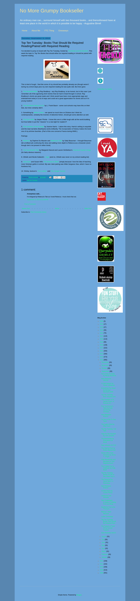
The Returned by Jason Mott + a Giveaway (107, 481)
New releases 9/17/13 (108, 445)
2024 (102, 327)
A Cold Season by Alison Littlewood (108, 384)
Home (24, 31)
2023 (102, 330)
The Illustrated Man (30, 91)
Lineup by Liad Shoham (106, 496)
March (104, 551)
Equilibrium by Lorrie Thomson (108, 508)
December (105, 362)
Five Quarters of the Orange (33, 127)
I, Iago (47, 157)
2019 (102, 342)
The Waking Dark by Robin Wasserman (108, 449)
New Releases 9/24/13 (106, 415)
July (103, 539)
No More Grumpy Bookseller (52, 10)
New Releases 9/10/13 (106, 487)
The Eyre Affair (28, 119)
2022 (102, 333)
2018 (102, 345)
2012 (102, 561)
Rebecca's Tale (56, 141)
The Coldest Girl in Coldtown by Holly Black (108, 468)
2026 (102, 321)
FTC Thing (49, 31)
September (106, 371)
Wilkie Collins (39, 112)
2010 (102, 567)
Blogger (79, 595)
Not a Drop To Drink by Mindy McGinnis (108, 374)
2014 (102, 357)
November (105, 365)
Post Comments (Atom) (38, 212)
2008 (102, 573)
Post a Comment (30, 204)
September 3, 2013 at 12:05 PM (37, 200)
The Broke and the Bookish (78, 51)
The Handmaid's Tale (31, 150)
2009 (102, 570)
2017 (102, 348)
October (104, 368)
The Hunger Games (58, 171)
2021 (102, 336)
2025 (102, 324)
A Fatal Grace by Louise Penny (107, 492)
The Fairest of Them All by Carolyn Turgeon (108, 528)
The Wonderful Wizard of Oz (33, 105)
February (105, 554)
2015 (102, 354)
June (103, 542)
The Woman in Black (51, 162)
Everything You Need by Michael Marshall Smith (108, 390)
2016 (102, 351)
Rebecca (26, 141)
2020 (102, 339)
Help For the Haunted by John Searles (108, 434)
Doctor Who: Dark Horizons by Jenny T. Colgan (108, 455)
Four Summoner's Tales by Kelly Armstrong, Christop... (107, 408)
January (104, 557)
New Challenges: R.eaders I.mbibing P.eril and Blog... (108, 502)
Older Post (88, 208)
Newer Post (26, 208)
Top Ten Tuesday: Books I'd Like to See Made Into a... (108, 474)
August (104, 536)
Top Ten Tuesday (32, 180)
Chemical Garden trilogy (82, 150)
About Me (36, 31)
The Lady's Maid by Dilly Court (107, 425)
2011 (102, 564)
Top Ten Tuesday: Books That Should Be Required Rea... (108, 521)
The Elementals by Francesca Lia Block (107, 440)
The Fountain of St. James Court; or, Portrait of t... (107, 401)
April (103, 548)
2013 (102, 360)
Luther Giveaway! (107, 516)
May (103, 545)
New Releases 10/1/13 (106, 379)
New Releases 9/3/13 (108, 533)
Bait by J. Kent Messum (106, 512)
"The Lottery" (42, 171)
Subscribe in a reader (105, 89)
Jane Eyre (27, 162)
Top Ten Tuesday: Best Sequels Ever (108, 395)
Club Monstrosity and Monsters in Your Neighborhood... (108, 461)
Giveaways (63, 31)
